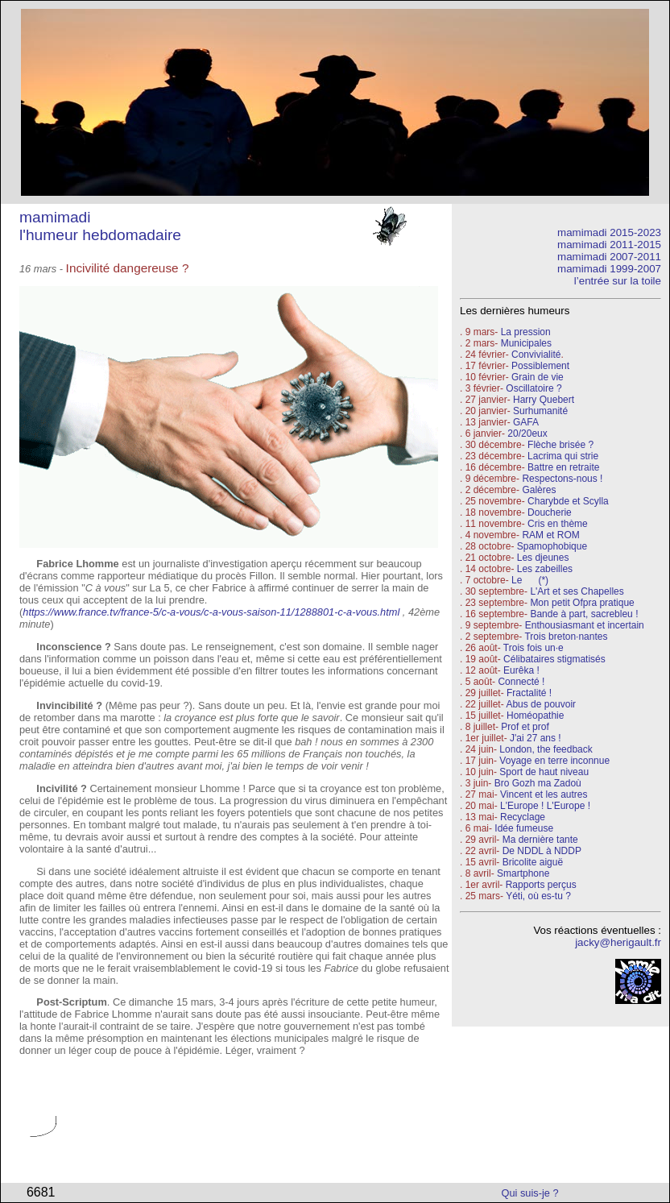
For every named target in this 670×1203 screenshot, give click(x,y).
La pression (526, 332)
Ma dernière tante (540, 839)
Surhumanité (540, 411)
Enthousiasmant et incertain (584, 625)
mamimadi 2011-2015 (609, 245)
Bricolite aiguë (532, 862)
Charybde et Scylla (568, 501)
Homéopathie (535, 715)
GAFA (526, 422)
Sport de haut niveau (544, 772)
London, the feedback (545, 749)
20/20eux (527, 433)
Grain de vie (537, 377)
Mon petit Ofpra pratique (582, 602)
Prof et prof (524, 726)
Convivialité (535, 354)
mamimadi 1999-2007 (609, 269)
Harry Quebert (543, 399)
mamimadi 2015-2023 (609, 232)
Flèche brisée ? (560, 444)
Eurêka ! (521, 670)
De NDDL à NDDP (541, 851)
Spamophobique (552, 546)
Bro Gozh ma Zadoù (537, 783)
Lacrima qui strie (562, 456)
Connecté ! (521, 681)
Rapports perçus (541, 884)
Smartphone (523, 873)
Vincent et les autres (544, 794)
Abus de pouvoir (541, 704)
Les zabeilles (545, 569)
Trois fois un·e (533, 647)
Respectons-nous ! (562, 478)
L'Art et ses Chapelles (576, 591)
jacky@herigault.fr (618, 942)
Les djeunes (543, 557)
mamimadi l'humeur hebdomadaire (100, 226)
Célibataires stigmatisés (554, 659)
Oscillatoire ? (533, 388)
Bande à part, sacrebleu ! (584, 614)
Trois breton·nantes (565, 636)
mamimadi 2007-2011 (609, 257)
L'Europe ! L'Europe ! (545, 805)
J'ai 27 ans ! (535, 738)
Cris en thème (557, 523)
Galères (539, 490)
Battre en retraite (563, 467)
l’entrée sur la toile (617, 281)
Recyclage (522, 817)
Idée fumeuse (523, 828)
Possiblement (540, 365)
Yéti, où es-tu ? (538, 896)
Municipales (526, 343)
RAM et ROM (550, 535)
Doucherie (549, 512)
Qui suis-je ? (530, 1193)
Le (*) (529, 580)
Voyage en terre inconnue (554, 760)
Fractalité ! (528, 693)
